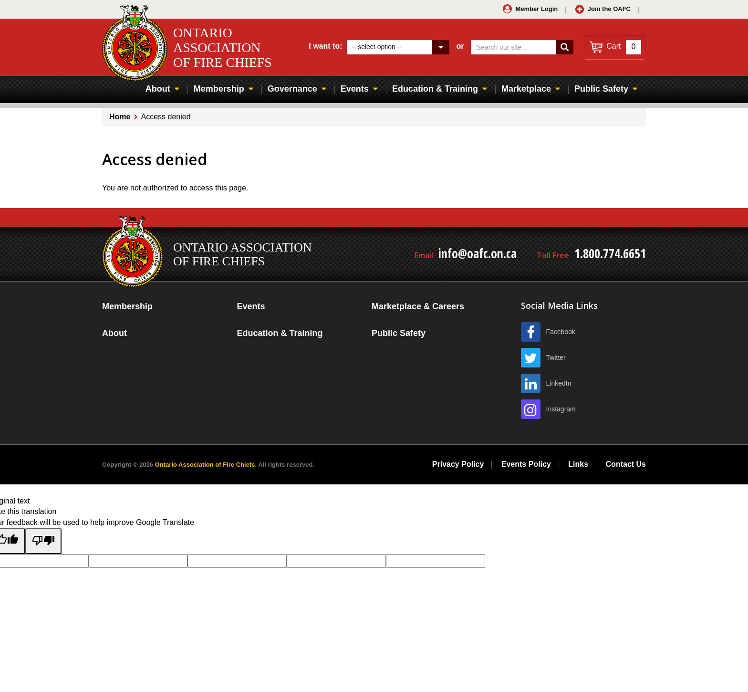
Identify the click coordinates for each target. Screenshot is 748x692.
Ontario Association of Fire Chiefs (205, 464)
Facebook (560, 332)
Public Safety (601, 89)
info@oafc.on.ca (477, 253)
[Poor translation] (43, 541)
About (157, 89)
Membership (219, 89)
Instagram (561, 409)
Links (578, 464)
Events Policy (526, 464)
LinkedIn (558, 383)
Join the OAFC (609, 8)
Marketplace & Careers (418, 306)
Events (355, 89)
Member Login (536, 8)
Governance (292, 89)
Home (119, 117)
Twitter (556, 357)
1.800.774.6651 (610, 253)
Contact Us (626, 464)
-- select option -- (377, 47)
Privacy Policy (458, 464)
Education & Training (435, 89)
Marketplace (526, 89)
